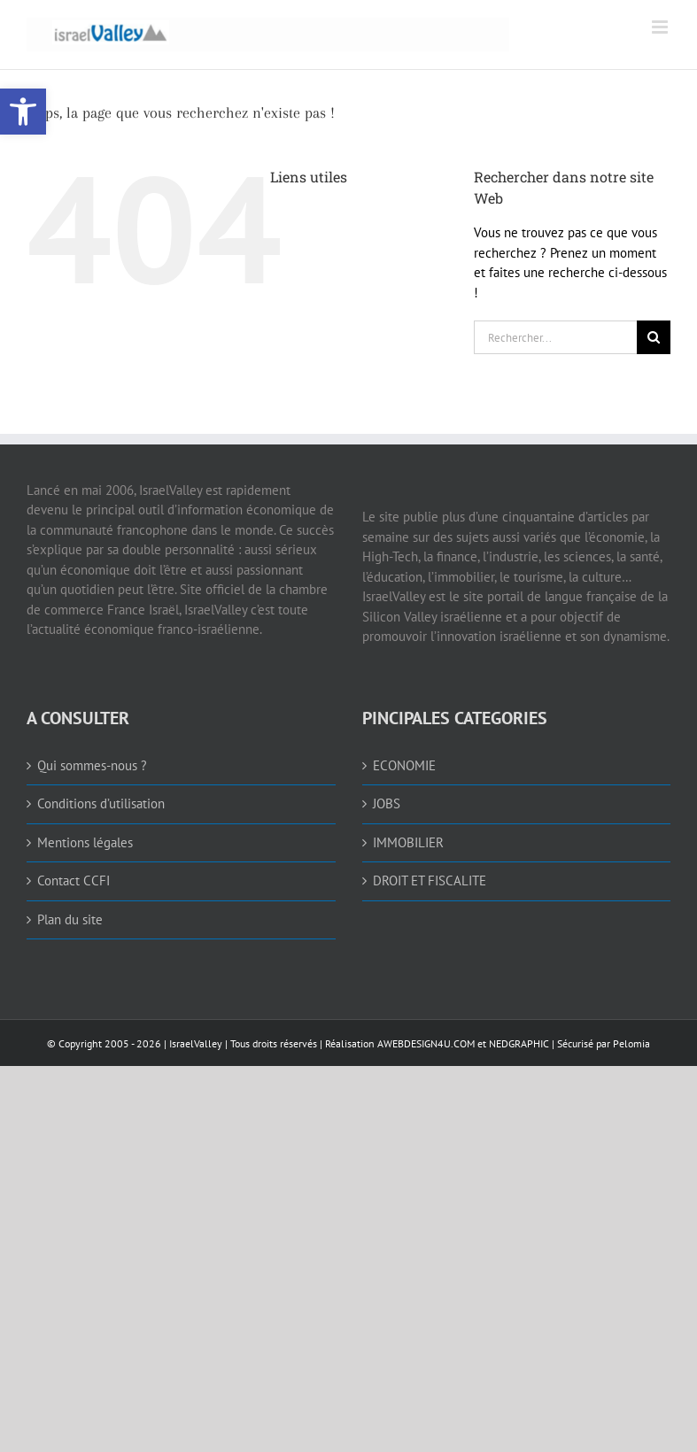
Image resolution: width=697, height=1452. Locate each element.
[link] (23, 112)
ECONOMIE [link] (404, 765)
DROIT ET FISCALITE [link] (429, 880)
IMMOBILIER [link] (408, 842)
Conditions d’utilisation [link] (101, 803)
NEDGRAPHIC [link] (517, 1043)
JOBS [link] (386, 803)
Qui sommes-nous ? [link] (92, 765)
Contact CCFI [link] (73, 880)
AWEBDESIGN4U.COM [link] (426, 1043)
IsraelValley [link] (195, 1043)
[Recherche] (653, 337)
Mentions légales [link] (85, 842)
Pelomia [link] (631, 1043)
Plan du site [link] (70, 919)
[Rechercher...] (555, 337)
